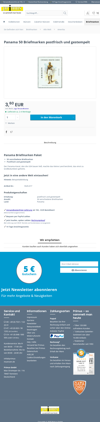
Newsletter (31, 322)
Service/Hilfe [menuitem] (82, 2)
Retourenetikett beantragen (34, 327)
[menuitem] (46, 14)
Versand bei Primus (35, 344)
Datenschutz (32, 350)
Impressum (32, 316)
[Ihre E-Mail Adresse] (79, 263)
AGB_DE (30, 353)
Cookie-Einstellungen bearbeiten (36, 358)
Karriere (30, 319)
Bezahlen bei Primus (36, 347)
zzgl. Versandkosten (21, 108)
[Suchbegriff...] (46, 13)
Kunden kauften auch (31, 245)
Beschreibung (50, 141)
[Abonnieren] (79, 269)
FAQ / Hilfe (31, 341)
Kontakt (30, 338)
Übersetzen (95, 2)
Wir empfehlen (50, 239)
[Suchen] (65, 13)
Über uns (31, 332)
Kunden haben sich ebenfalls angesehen (60, 245)
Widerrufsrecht (33, 335)
